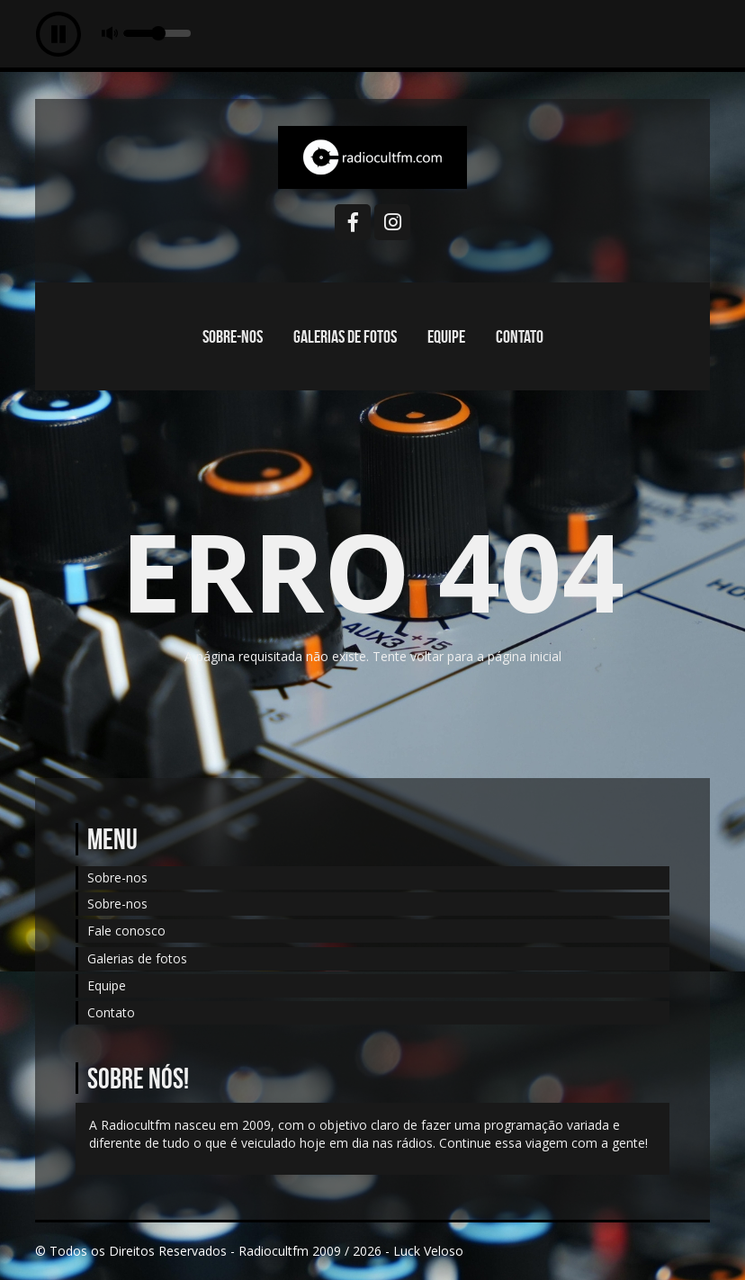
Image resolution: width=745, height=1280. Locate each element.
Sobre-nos (232, 336)
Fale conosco (126, 930)
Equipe (446, 336)
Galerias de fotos (345, 336)
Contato (519, 336)
